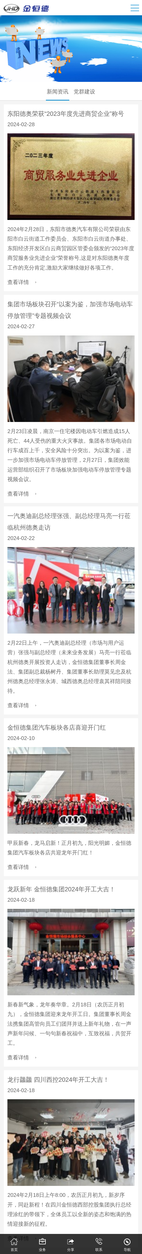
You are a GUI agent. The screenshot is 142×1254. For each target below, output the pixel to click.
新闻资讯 (57, 92)
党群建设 (84, 92)
